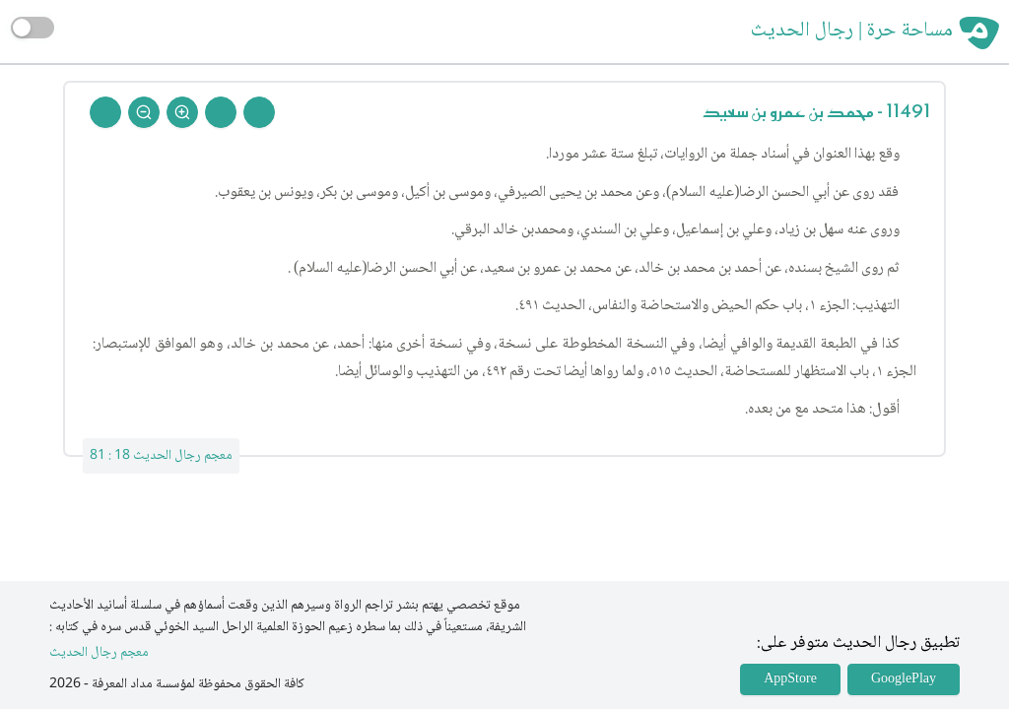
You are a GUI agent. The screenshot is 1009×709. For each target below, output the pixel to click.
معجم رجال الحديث (99, 653)
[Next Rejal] (220, 112)
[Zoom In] (182, 112)
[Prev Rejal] (259, 112)
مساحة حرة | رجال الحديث (852, 31)
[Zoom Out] (144, 112)
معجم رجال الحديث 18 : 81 (161, 456)
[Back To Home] (105, 112)
